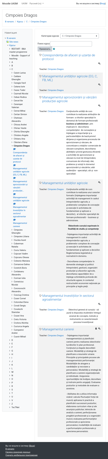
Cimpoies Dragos (39, 21)
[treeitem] (17, 38)
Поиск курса (44, 43)
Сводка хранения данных (17, 452)
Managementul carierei (58, 329)
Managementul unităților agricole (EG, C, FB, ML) (69, 78)
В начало (9, 21)
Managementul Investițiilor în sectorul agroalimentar (68, 297)
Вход (102, 3)
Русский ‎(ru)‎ (36, 3)
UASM (24, 3)
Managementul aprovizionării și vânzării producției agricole (69, 99)
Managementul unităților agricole (65, 183)
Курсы (20, 21)
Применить (44, 49)
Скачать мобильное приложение (21, 455)
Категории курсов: (50, 36)
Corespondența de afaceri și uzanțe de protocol (68, 57)
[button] (54, 49)
